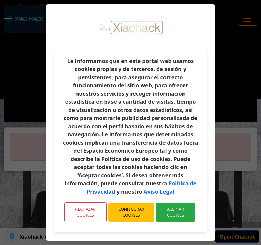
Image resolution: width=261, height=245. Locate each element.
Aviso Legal (159, 191)
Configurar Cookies (131, 212)
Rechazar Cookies (85, 212)
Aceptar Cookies (175, 212)
